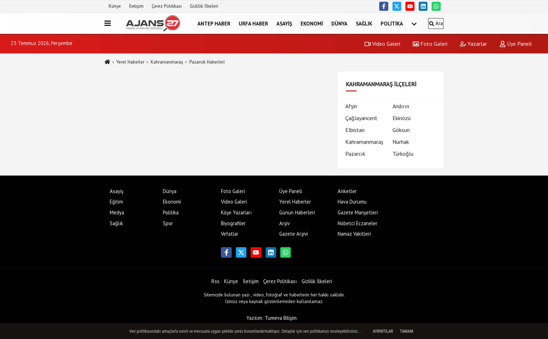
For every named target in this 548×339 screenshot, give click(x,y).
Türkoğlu (402, 153)
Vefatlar (229, 233)
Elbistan (355, 129)
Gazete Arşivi (293, 233)
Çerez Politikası (167, 6)
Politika (392, 23)
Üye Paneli (515, 43)
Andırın (400, 106)
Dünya (339, 23)
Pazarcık (355, 153)
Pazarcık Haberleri (207, 62)
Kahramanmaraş (167, 62)
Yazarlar (473, 43)
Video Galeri (382, 43)
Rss (215, 281)
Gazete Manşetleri (358, 212)
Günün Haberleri (297, 212)
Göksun (401, 129)
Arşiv (284, 223)
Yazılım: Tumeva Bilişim (271, 318)
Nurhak (400, 141)
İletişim (136, 6)
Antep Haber (213, 23)
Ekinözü (401, 118)
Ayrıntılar (383, 331)
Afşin (351, 106)
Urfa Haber (253, 23)
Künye (115, 6)
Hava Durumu (352, 201)
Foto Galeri (430, 43)
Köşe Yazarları (236, 212)
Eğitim (116, 201)
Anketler (347, 191)
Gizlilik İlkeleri (204, 6)
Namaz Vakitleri (354, 233)
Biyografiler (233, 223)
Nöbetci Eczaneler (357, 223)
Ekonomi (312, 23)
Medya (117, 212)
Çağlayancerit (361, 118)
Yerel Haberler (130, 62)
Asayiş (284, 23)
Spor (168, 223)
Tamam (406, 331)
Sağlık (364, 23)
